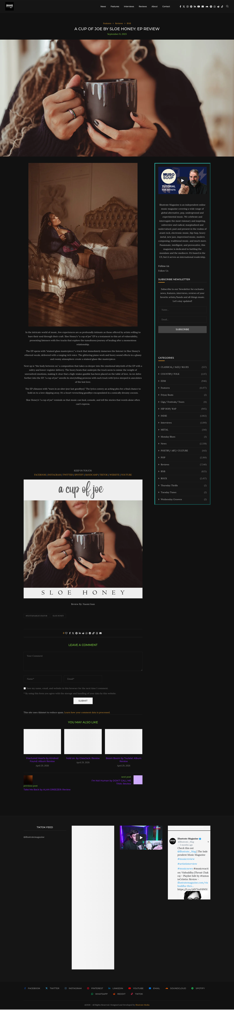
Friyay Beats (184, 395)
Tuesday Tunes (184, 493)
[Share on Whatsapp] (87, 633)
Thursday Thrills (184, 486)
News (103, 6)
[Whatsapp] (215, 6)
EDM (184, 381)
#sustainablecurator (36, 616)
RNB (184, 472)
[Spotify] (211, 6)
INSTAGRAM (54, 475)
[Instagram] (187, 6)
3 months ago (186, 845)
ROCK (184, 479)
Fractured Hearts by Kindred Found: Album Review (42, 760)
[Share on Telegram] (90, 633)
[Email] (203, 6)
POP (184, 458)
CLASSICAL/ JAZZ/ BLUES (184, 367)
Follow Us (163, 271)
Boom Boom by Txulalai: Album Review (124, 760)
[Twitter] (184, 6)
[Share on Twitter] (73, 633)
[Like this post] (66, 633)
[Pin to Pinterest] (76, 633)
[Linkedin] (195, 6)
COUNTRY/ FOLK (184, 374)
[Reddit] (218, 6)
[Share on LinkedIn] (80, 633)
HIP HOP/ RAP (184, 409)
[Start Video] (182, 180)
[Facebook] (180, 6)
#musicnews (185, 869)
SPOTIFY (79, 475)
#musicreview (186, 859)
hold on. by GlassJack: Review (83, 758)
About (155, 6)
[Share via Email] (100, 633)
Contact (166, 6)
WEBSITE (114, 475)
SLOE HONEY (58, 616)
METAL (184, 430)
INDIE (184, 416)
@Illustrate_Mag (186, 842)
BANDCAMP (91, 475)
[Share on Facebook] (70, 633)
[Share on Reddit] (83, 633)
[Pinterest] (191, 6)
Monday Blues (184, 437)
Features (115, 6)
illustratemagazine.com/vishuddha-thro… (192, 885)
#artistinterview (187, 864)
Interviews (129, 6)
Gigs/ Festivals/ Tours (184, 402)
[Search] (227, 6)
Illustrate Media (142, 1005)
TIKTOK (104, 475)
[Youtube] (198, 6)
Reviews (143, 6)
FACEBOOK (40, 475)
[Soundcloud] (206, 6)
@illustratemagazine (34, 837)
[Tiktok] (222, 6)
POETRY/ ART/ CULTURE (184, 451)
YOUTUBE (126, 475)
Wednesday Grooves (184, 500)
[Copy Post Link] (93, 633)
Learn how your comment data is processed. (87, 712)
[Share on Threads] (97, 633)
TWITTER (68, 475)
